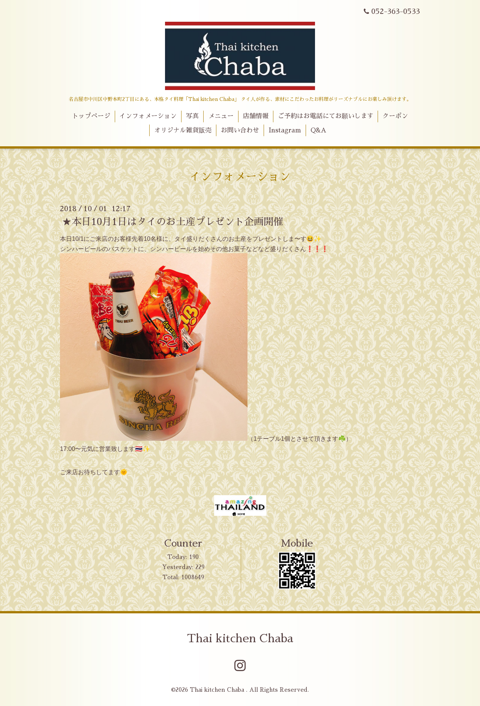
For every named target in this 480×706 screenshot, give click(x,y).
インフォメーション (148, 116)
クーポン (395, 116)
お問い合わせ (240, 130)
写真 (192, 116)
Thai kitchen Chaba (240, 638)
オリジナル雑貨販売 (183, 130)
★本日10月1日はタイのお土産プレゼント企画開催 (172, 222)
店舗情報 (255, 116)
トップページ (91, 116)
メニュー (221, 116)
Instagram (284, 130)
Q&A (318, 130)
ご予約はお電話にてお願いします (326, 116)
